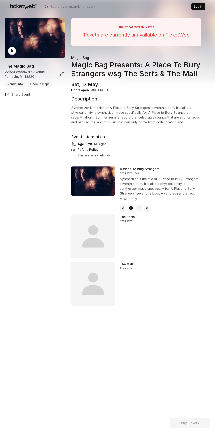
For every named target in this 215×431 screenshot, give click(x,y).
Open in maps (40, 84)
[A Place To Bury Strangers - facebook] (139, 212)
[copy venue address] (62, 74)
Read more (80, 129)
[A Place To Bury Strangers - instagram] (131, 212)
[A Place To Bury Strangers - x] (147, 212)
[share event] (17, 95)
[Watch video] (12, 51)
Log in (198, 6)
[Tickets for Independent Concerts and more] (23, 6)
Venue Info (15, 84)
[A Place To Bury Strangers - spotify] (123, 212)
